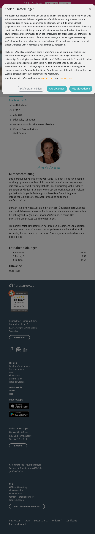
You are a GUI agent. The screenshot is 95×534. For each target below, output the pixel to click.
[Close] (90, 9)
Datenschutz (47, 78)
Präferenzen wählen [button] (31, 88)
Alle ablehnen (56, 88)
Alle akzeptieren (81, 88)
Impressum (66, 78)
